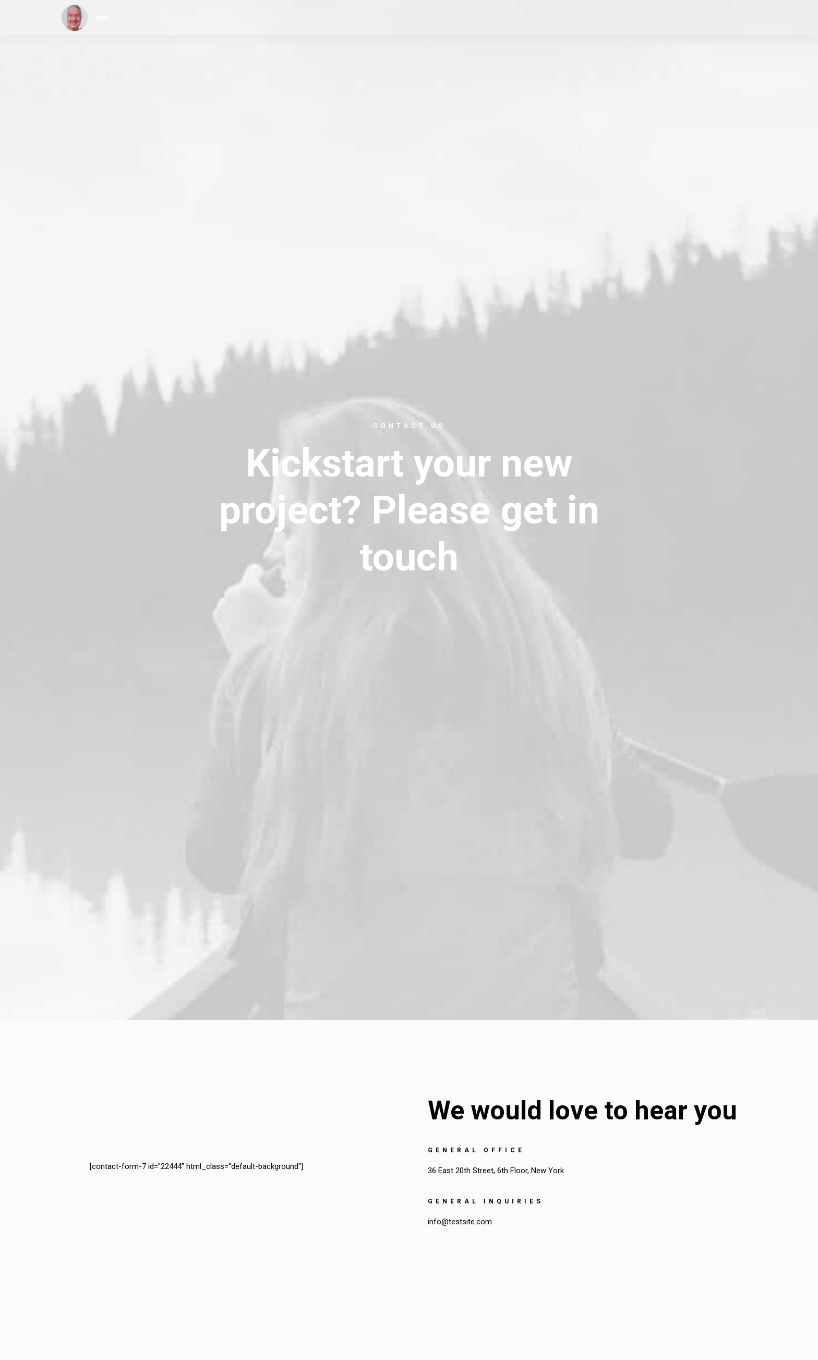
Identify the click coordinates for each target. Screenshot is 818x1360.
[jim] (84, 18)
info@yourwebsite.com (286, 1100)
